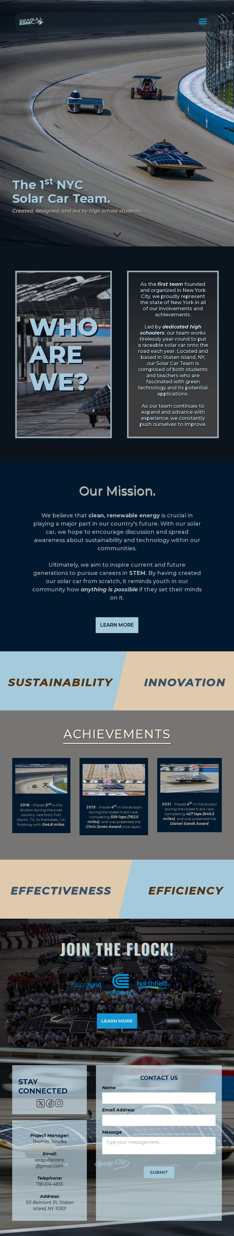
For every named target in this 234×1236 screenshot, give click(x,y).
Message (112, 1132)
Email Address (118, 1110)
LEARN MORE (117, 625)
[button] (203, 22)
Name (109, 1087)
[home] (31, 19)
